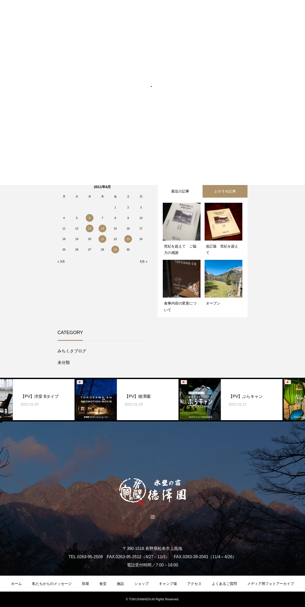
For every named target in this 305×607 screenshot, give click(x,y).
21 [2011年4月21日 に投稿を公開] (102, 239)
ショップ (141, 584)
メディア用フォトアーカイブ (270, 584)
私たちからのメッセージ (52, 584)
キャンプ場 (168, 584)
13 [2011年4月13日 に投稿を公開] (89, 228)
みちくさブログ (72, 351)
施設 (120, 584)
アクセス (194, 584)
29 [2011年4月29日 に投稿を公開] (115, 249)
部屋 (85, 584)
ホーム (16, 584)
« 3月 (61, 261)
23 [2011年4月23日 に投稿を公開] (128, 239)
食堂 (103, 584)
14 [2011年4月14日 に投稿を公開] (102, 228)
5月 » (143, 261)
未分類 (64, 362)
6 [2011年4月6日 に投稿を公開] (89, 217)
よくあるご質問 (224, 584)
